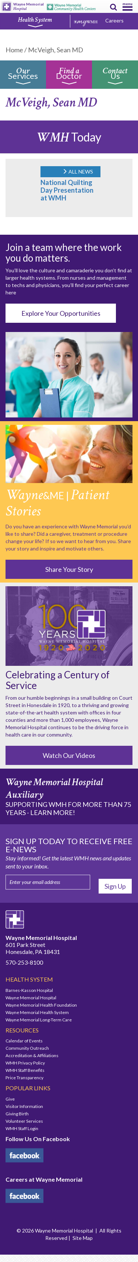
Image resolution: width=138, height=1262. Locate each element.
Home (14, 50)
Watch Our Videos (69, 755)
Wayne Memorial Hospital (31, 997)
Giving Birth (17, 1113)
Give (10, 1099)
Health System (35, 21)
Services (23, 77)
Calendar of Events (24, 1040)
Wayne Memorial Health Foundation (41, 1005)
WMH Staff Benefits (25, 1070)
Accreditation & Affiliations (32, 1055)
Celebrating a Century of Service (58, 680)
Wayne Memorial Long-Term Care (39, 1019)
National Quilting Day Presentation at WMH (66, 190)
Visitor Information (24, 1106)
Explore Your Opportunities (60, 313)
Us (115, 77)
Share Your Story (69, 569)
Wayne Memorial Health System (37, 1012)
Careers (114, 20)
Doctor (69, 77)
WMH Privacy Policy (25, 1063)
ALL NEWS (77, 171)
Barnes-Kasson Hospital (29, 990)
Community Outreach (27, 1048)
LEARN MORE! (52, 812)
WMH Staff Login (22, 1128)
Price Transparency (24, 1077)
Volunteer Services (24, 1121)
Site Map (82, 1238)
